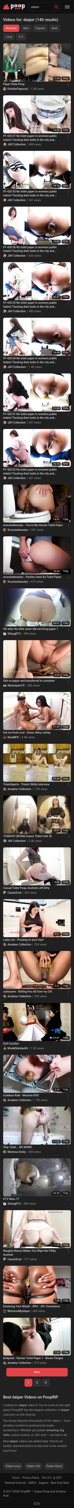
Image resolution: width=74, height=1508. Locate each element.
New (26, 28)
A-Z (21, 36)
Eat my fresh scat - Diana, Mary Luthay (27, 732)
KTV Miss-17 (11, 1199)
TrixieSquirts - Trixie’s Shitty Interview (26, 784)
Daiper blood (54, 1466)
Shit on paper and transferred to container (29, 680)
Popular (40, 28)
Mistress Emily (16, 1151)
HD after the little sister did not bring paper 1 (30, 628)
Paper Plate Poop (14, 84)
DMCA (32, 1482)
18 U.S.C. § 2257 (51, 1477)
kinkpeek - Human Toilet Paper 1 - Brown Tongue (33, 1358)
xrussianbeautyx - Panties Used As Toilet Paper (32, 576)
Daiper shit (33, 1466)
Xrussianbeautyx (17, 529)
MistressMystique (18, 1311)
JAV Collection (16, 144)
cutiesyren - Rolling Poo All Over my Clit (27, 991)
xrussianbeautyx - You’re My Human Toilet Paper (33, 525)
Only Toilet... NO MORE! (17, 1147)
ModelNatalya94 (17, 1048)
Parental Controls (15, 1482)
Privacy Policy (30, 1477)
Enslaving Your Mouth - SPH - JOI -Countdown (31, 1306)
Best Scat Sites (60, 1482)
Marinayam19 (15, 685)
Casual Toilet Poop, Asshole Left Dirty (26, 888)
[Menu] (67, 7)
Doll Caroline (11, 1043)
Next (37, 1372)
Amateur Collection (19, 789)
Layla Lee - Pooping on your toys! (23, 939)
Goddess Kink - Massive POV (21, 1095)
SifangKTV (14, 633)
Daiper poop (13, 1466)
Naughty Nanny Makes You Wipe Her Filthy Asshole (29, 1252)
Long (9, 36)
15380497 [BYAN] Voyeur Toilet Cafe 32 (27, 836)
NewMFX (13, 737)
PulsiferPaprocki (17, 88)
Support (43, 1482)
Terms (16, 1477)
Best (54, 28)
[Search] (56, 7)
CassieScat (14, 892)
